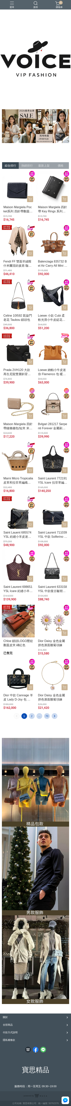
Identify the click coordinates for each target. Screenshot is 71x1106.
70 (46, 716)
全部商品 (8, 1024)
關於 (5, 1017)
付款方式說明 (10, 1032)
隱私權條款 (9, 1040)
